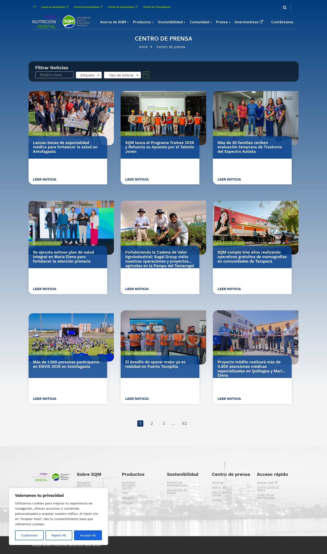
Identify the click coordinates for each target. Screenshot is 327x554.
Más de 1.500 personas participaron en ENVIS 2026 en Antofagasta (66, 364)
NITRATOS (128, 498)
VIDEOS (216, 500)
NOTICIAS (217, 482)
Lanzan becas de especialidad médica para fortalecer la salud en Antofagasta (65, 147)
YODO (125, 493)
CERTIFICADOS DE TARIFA (268, 489)
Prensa (222, 22)
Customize (29, 535)
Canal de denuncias (55, 7)
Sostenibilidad (170, 22)
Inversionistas (249, 22)
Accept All (88, 535)
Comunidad (199, 22)
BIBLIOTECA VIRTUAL (219, 494)
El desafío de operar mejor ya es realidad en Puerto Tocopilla (155, 364)
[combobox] (89, 75)
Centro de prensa (170, 47)
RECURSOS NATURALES (84, 484)
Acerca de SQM (113, 22)
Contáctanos (282, 22)
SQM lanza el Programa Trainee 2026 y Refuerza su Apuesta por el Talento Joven (159, 147)
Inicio (143, 47)
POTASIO (127, 503)
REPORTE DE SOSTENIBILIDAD (177, 484)
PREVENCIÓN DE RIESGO (177, 492)
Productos (142, 22)
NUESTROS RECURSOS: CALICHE (129, 485)
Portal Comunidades (89, 7)
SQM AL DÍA (219, 487)
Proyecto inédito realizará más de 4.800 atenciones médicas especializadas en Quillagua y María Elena (250, 369)
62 (184, 423)
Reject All (59, 535)
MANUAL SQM (268, 482)
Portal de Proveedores (157, 7)
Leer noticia (44, 179)
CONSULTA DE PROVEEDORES (266, 497)
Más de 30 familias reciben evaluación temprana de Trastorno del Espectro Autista (249, 147)
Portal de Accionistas (123, 7)
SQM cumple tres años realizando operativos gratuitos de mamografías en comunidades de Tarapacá (251, 256)
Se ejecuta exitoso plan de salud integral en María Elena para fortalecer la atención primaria (63, 256)
